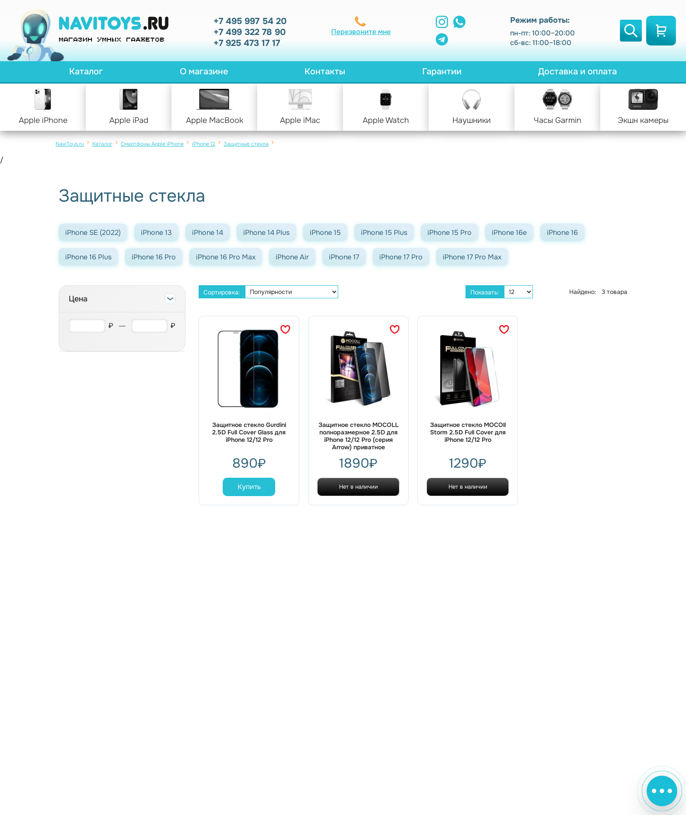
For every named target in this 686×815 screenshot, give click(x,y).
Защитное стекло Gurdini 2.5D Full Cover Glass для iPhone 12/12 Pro (249, 432)
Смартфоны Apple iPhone (152, 144)
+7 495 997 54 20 (250, 21)
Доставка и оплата (577, 71)
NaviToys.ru (70, 144)
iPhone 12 (203, 144)
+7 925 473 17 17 (247, 43)
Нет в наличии (358, 486)
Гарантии (442, 71)
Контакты (324, 71)
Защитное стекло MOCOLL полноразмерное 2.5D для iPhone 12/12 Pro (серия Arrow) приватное (358, 436)
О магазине (204, 71)
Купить (249, 486)
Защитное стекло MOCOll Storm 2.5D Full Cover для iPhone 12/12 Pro (468, 432)
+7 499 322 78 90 (250, 32)
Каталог (86, 71)
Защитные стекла (246, 144)
